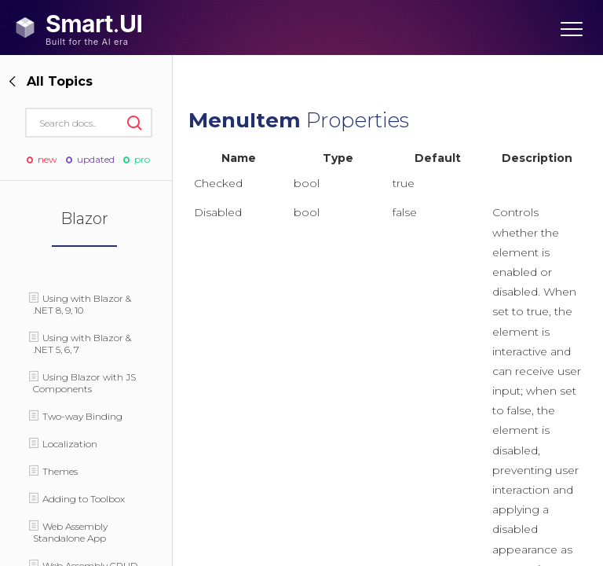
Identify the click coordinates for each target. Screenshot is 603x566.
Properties (298, 120)
